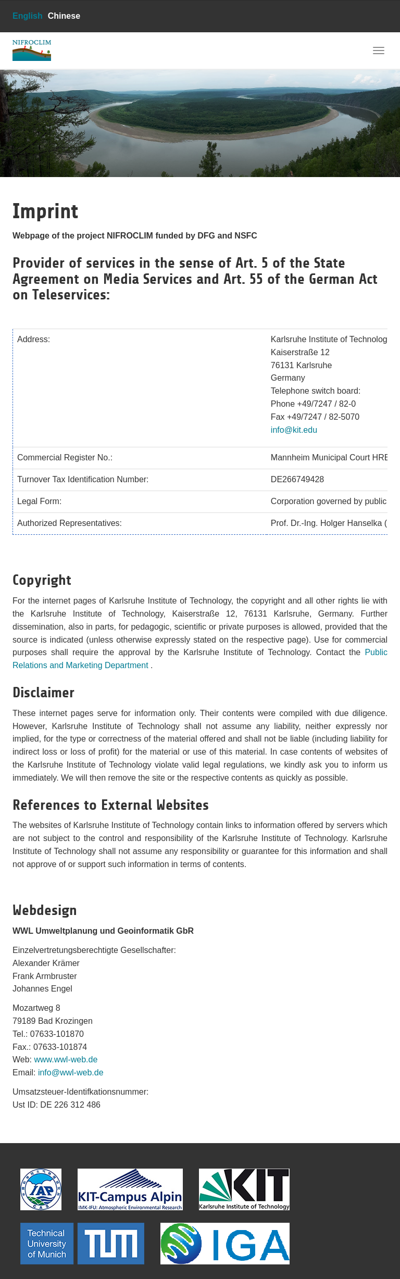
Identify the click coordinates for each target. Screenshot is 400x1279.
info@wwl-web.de (71, 1072)
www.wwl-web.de (66, 1059)
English (27, 15)
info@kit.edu (294, 429)
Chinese (64, 15)
